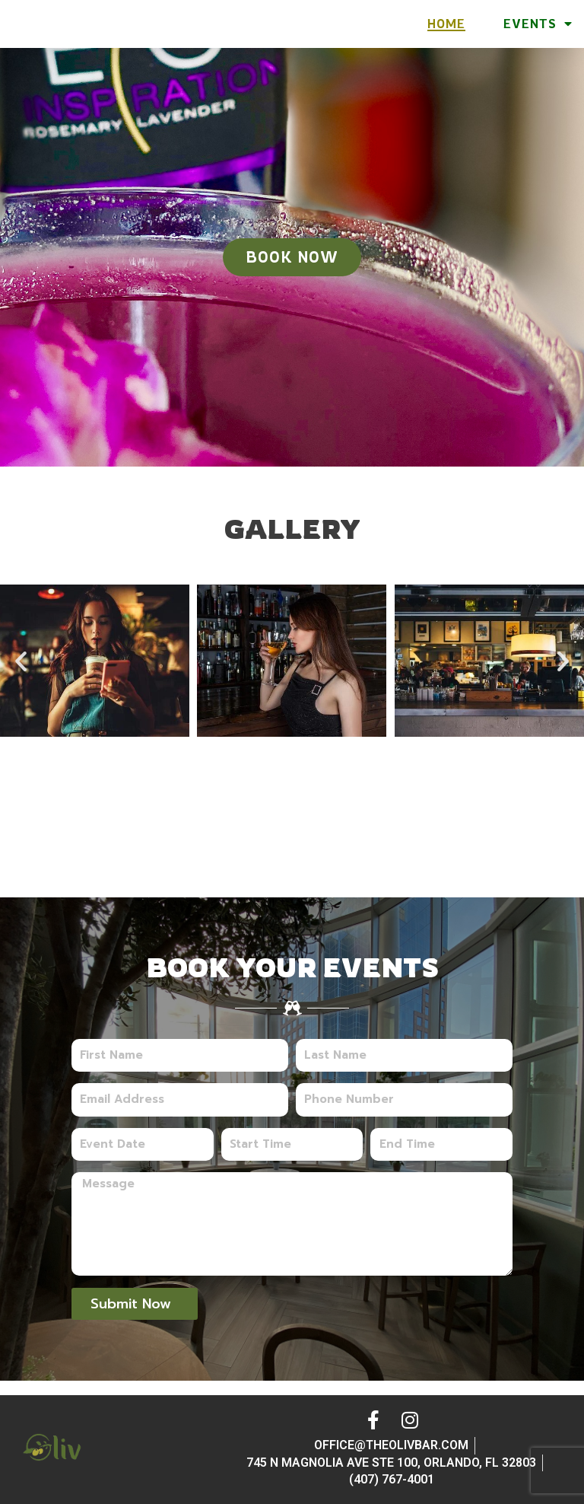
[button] (21, 675)
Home (446, 31)
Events (538, 31)
